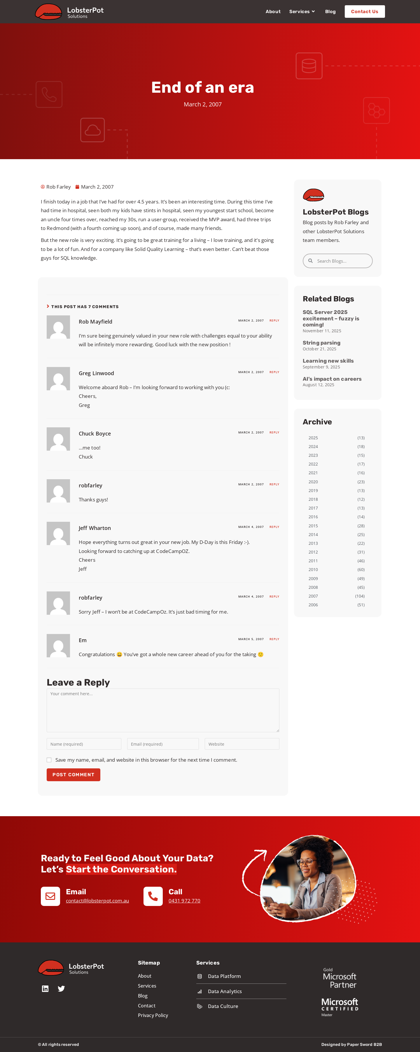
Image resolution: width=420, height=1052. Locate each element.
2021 (313, 472)
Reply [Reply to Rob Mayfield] (274, 320)
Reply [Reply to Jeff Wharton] (274, 527)
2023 (313, 455)
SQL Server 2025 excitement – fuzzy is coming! (331, 318)
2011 (313, 560)
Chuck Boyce (95, 433)
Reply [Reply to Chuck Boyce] (274, 432)
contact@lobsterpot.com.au (97, 900)
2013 (313, 543)
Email (76, 891)
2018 (313, 499)
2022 (313, 464)
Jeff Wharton (95, 527)
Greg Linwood (96, 373)
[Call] (153, 896)
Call (175, 891)
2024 (313, 446)
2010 (313, 569)
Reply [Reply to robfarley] (274, 484)
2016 (313, 516)
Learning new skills (328, 361)
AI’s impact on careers (332, 379)
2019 (313, 490)
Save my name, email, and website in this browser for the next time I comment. (146, 759)
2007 (313, 596)
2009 (313, 578)
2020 (313, 481)
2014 (313, 534)
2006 (313, 604)
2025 (313, 437)
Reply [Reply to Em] (274, 639)
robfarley (90, 485)
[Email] (50, 896)
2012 (313, 552)
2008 (313, 587)
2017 (313, 508)
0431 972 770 (184, 900)
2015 (313, 525)
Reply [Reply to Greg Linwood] (274, 372)
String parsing (321, 343)
